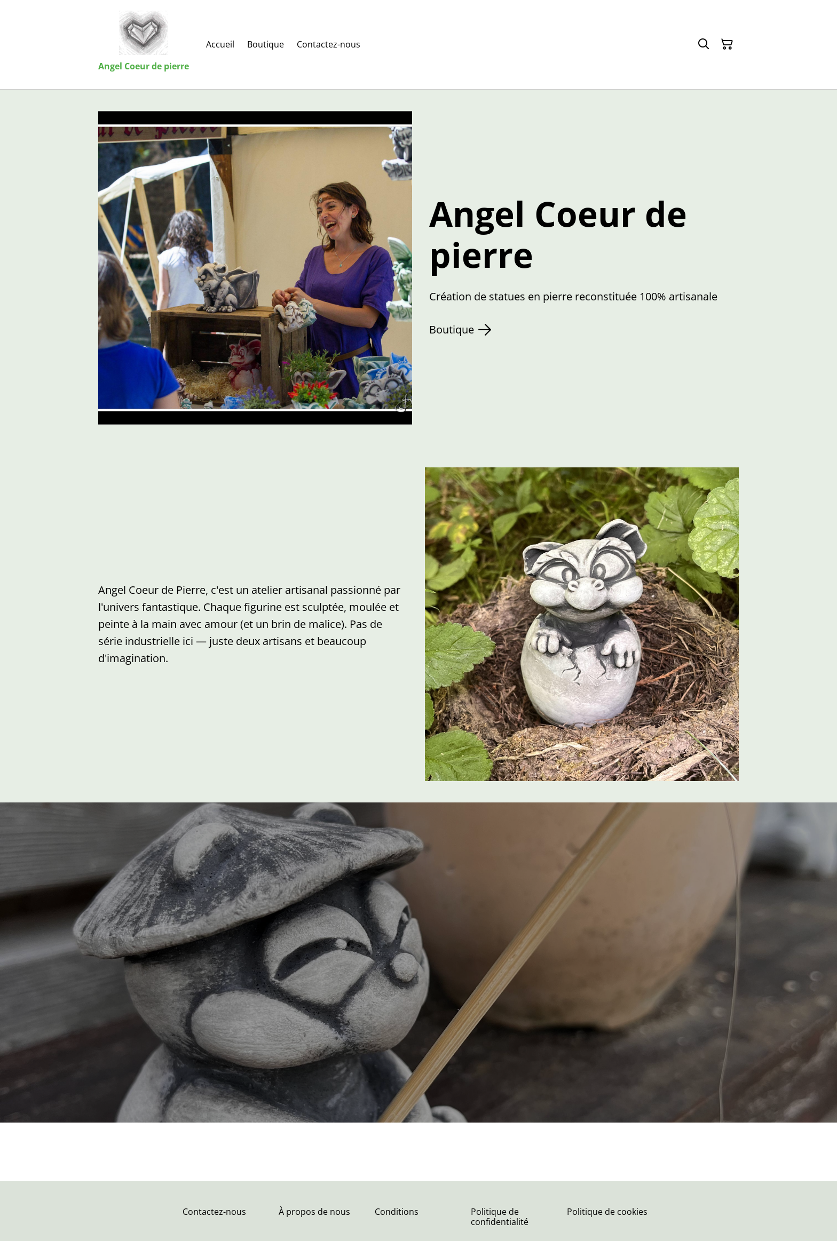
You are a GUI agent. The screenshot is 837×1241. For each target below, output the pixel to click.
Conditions (396, 1212)
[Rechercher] (703, 44)
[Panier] (727, 44)
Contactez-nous (214, 1212)
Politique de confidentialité (499, 1217)
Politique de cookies (607, 1212)
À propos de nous (314, 1212)
